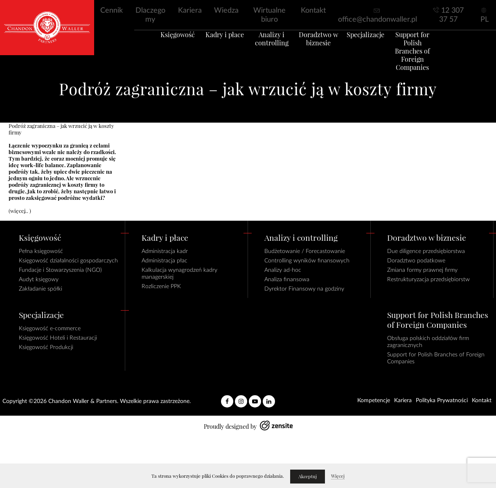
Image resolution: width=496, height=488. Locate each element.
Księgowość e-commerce (50, 328)
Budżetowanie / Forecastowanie (304, 251)
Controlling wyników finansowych (306, 261)
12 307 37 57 (451, 15)
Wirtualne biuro (269, 15)
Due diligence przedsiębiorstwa (426, 251)
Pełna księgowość (41, 251)
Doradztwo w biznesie (321, 48)
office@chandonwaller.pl (377, 19)
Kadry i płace (215, 44)
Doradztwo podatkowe (416, 261)
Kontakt (313, 10)
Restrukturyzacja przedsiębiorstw (428, 279)
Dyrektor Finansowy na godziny (304, 289)
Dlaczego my (150, 15)
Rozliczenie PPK (161, 286)
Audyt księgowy (39, 279)
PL (484, 19)
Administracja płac (164, 261)
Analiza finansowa (286, 279)
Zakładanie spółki (40, 289)
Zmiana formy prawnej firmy (422, 270)
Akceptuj (307, 476)
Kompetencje (373, 400)
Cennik (111, 10)
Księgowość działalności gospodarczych (68, 261)
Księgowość (161, 44)
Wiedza (226, 10)
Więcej (338, 476)
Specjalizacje (375, 44)
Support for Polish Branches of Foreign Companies (428, 56)
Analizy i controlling (268, 48)
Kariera (190, 10)
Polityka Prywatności (442, 400)
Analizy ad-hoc (282, 270)
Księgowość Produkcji (46, 347)
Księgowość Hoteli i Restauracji (58, 338)
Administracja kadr (165, 251)
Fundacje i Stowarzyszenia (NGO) (60, 270)
